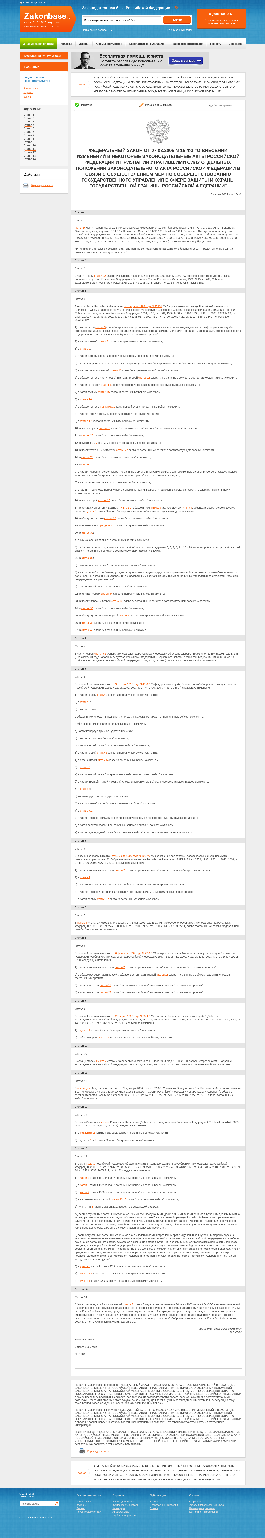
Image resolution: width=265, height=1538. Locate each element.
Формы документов (109, 43)
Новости (215, 43)
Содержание (32, 109)
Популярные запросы (95, 29)
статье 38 (87, 622)
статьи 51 (100, 653)
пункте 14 (86, 1273)
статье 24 (87, 464)
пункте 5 (82, 922)
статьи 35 (117, 600)
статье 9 (85, 348)
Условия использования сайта (206, 1504)
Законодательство (89, 1495)
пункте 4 (85, 1266)
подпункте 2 (87, 1132)
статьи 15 (104, 392)
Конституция (31, 88)
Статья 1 (29, 114)
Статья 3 (29, 121)
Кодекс (90, 1163)
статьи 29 (110, 518)
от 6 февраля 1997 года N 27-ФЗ (132, 953)
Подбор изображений (124, 1515)
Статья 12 (30, 152)
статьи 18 (104, 428)
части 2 (84, 1185)
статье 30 (87, 532)
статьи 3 (100, 327)
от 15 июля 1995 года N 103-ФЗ (131, 855)
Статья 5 (29, 128)
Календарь (118, 1508)
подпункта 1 (107, 406)
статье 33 (87, 557)
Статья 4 (29, 124)
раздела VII (107, 525)
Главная (81, 84)
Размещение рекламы (202, 1508)
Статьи (154, 1508)
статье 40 (87, 629)
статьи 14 (107, 384)
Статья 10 (30, 145)
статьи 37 (125, 615)
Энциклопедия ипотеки (38, 43)
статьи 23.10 (118, 1199)
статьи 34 (106, 593)
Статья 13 (30, 155)
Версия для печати (42, 185)
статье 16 (86, 399)
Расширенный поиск (179, 29)
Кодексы (66, 43)
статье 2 (85, 702)
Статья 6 (29, 131)
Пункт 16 (80, 227)
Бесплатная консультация (146, 43)
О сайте (194, 1495)
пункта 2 (101, 1061)
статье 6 (85, 767)
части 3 (84, 1177)
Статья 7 (29, 135)
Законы (84, 43)
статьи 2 (120, 967)
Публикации (158, 1495)
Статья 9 (29, 142)
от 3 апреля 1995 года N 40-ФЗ (131, 684)
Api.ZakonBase (120, 1511)
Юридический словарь (125, 1504)
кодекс (105, 1122)
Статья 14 (30, 159)
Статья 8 (29, 138)
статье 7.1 (86, 810)
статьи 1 (102, 694)
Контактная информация (203, 1511)
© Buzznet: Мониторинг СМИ (36, 1517)
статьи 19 (105, 985)
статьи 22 (122, 450)
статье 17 (86, 421)
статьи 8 (103, 341)
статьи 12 (100, 275)
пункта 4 (187, 507)
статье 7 (85, 788)
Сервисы (118, 1495)
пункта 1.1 (125, 507)
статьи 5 (102, 760)
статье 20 (87, 435)
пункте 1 (85, 1030)
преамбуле (84, 1088)
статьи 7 (120, 870)
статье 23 (87, 457)
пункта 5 (91, 511)
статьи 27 (104, 500)
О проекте (235, 43)
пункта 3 (155, 507)
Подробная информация (220, 105)
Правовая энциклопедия (187, 43)
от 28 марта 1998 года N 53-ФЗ (131, 1016)
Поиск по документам (89, 1511)
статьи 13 (144, 377)
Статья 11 (30, 148)
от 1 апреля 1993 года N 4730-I (143, 306)
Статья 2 (29, 118)
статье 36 (87, 608)
